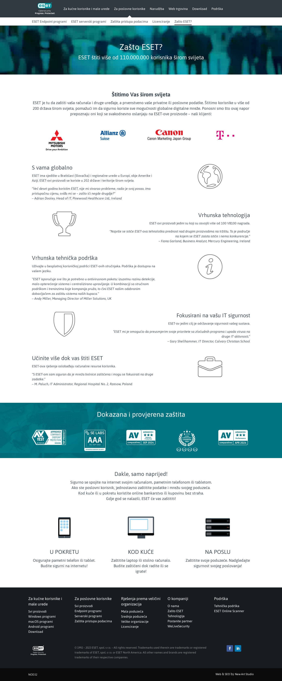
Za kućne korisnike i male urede (86, 9)
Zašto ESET (175, 611)
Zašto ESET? (183, 21)
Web (218, 674)
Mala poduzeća (132, 611)
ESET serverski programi (88, 21)
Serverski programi (88, 616)
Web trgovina (178, 9)
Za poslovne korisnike (129, 9)
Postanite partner (180, 621)
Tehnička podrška (226, 606)
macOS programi (40, 621)
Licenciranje (161, 21)
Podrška (217, 9)
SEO (227, 674)
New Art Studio (244, 674)
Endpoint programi (88, 611)
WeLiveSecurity (179, 626)
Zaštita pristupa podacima (129, 21)
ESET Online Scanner (229, 611)
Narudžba (157, 9)
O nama (173, 606)
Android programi (41, 626)
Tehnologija (176, 616)
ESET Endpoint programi (49, 21)
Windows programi (42, 616)
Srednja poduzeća (134, 616)
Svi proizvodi (37, 611)
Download (199, 9)
